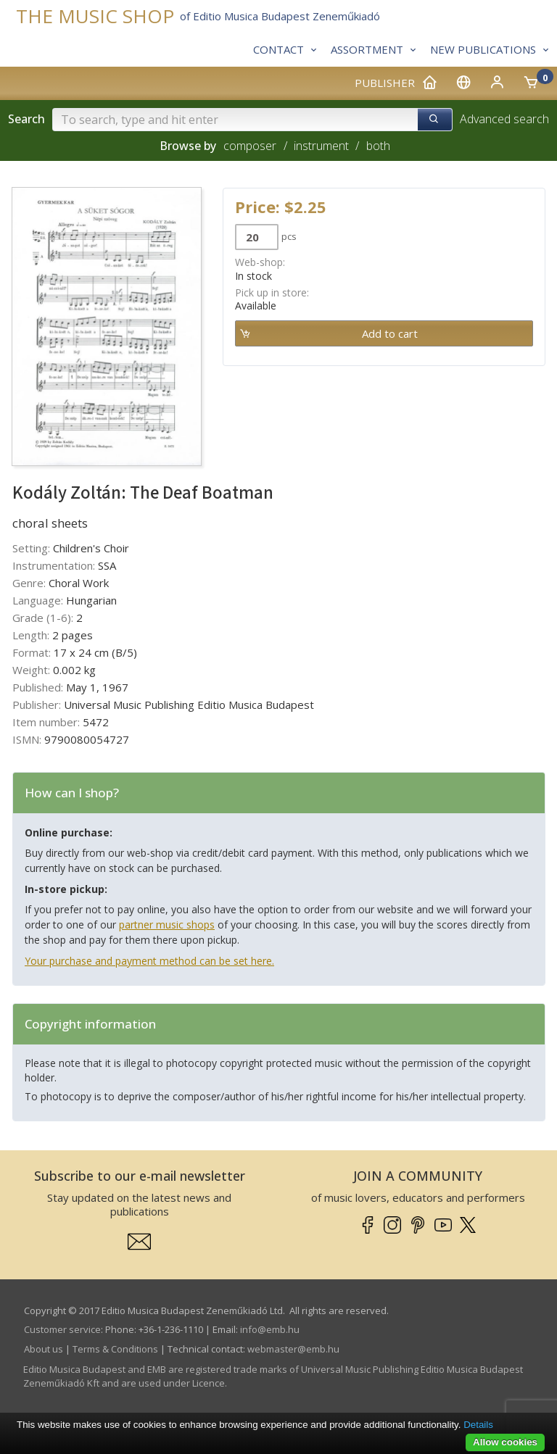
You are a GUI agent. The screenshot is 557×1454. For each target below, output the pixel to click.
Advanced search (504, 119)
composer (249, 146)
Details (478, 1424)
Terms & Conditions (115, 1348)
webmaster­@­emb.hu (293, 1348)
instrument (321, 146)
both (378, 146)
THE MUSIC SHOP (95, 16)
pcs (289, 236)
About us (43, 1348)
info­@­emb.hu (270, 1329)
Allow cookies (505, 1442)
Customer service (62, 1329)
